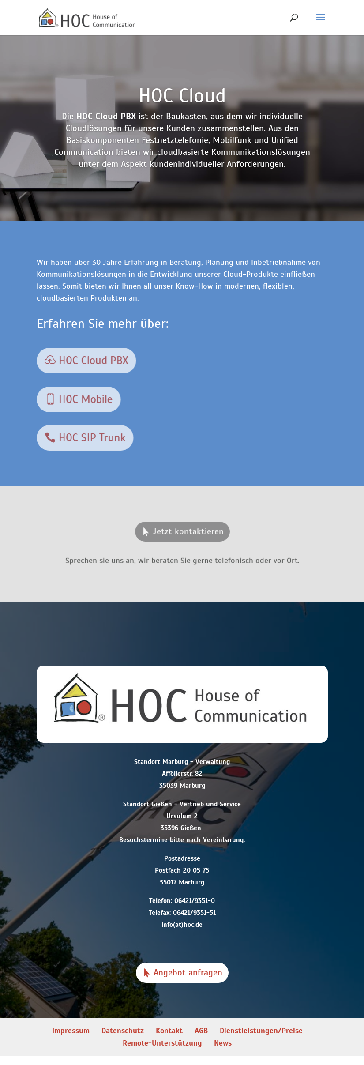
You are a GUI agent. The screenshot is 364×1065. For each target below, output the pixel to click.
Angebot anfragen (188, 972)
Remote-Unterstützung (162, 1043)
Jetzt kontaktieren (187, 533)
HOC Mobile (84, 399)
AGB (201, 1030)
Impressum (71, 1030)
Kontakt (169, 1030)
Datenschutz (122, 1030)
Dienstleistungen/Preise (261, 1030)
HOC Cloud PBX (92, 360)
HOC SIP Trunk (91, 437)
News (223, 1043)
